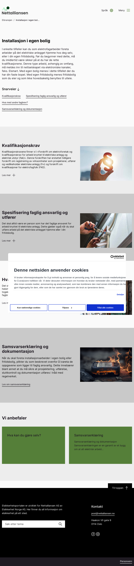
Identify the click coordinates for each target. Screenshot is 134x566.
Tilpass (67, 308)
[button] (107, 10)
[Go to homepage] (15, 10)
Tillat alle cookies (105, 308)
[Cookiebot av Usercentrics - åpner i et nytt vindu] (112, 257)
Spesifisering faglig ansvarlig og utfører (46, 96)
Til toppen (120, 487)
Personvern (126, 561)
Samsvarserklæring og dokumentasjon (22, 109)
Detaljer (120, 294)
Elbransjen (7, 20)
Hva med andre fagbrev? (15, 102)
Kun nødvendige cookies (28, 308)
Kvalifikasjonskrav (11, 96)
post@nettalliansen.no (103, 513)
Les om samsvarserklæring (16, 384)
